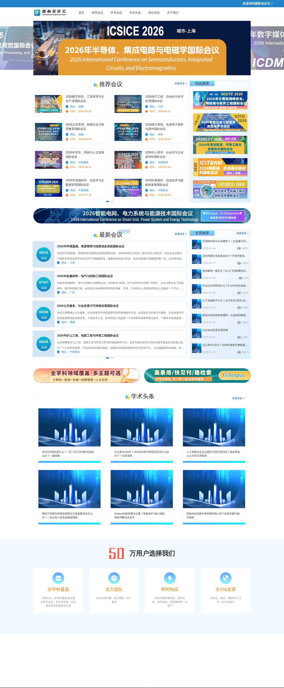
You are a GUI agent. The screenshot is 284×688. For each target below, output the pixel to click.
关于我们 (173, 12)
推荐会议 (97, 12)
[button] (138, 71)
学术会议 (116, 12)
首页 (81, 12)
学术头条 (135, 12)
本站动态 (154, 12)
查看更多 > (181, 83)
